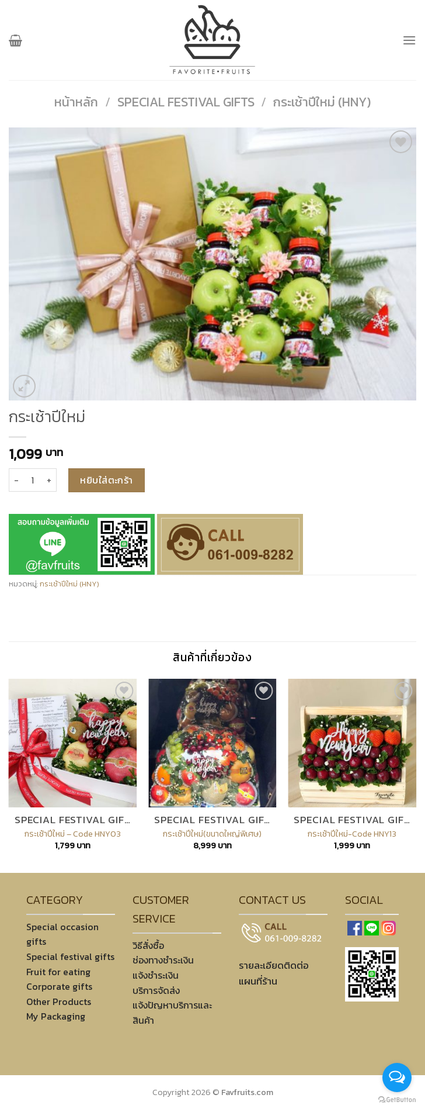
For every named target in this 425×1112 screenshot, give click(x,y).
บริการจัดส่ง (156, 990)
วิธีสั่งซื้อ (148, 945)
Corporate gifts (59, 986)
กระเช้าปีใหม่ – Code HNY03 (73, 834)
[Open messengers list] (397, 1077)
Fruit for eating (58, 972)
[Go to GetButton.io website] (397, 1100)
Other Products (58, 1001)
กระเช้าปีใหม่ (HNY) (322, 102)
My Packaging (55, 1016)
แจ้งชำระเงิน (156, 975)
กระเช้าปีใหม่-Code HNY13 (352, 834)
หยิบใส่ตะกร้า (106, 480)
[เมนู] (409, 40)
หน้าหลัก (76, 102)
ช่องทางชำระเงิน (163, 960)
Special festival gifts (186, 102)
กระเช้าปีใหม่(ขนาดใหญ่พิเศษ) (212, 834)
